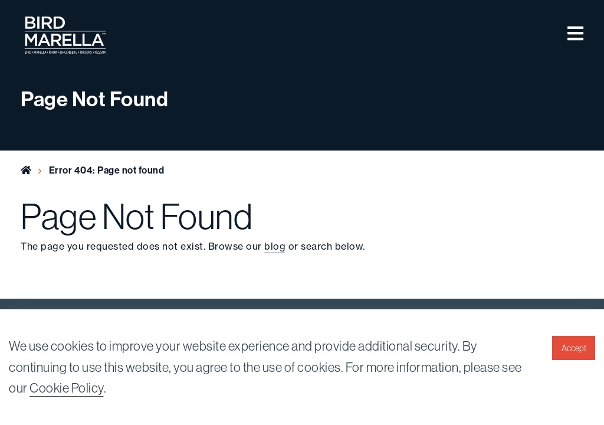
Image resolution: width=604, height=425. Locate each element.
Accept (574, 348)
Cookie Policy (66, 388)
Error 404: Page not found (107, 170)
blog (274, 246)
